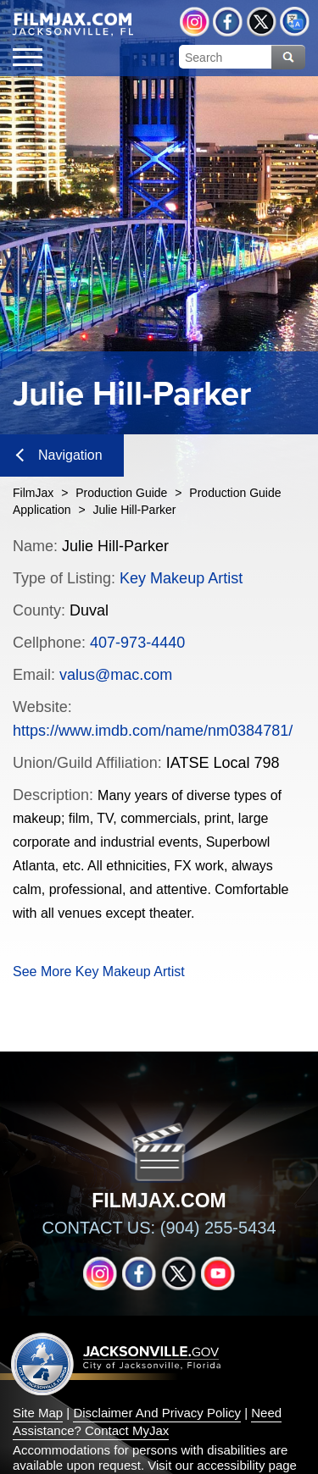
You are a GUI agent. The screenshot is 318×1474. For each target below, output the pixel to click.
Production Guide (121, 493)
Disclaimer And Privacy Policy (157, 1412)
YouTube (218, 1273)
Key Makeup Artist (181, 578)
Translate (295, 21)
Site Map (38, 1412)
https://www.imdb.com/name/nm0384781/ (153, 730)
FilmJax (33, 493)
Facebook (228, 21)
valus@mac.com (115, 674)
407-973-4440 (137, 642)
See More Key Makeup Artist (99, 971)
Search (288, 57)
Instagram (194, 21)
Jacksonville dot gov (116, 1363)
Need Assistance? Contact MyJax (147, 1421)
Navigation (59, 455)
